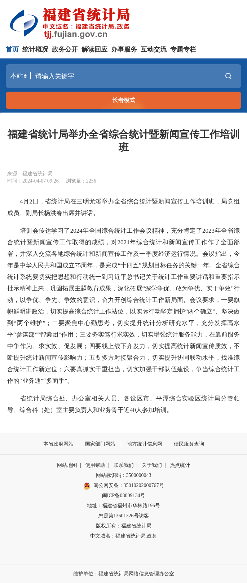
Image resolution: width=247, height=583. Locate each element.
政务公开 (65, 49)
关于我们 (152, 465)
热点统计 (180, 465)
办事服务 (124, 49)
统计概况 (35, 49)
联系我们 (124, 465)
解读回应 (94, 49)
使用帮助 (95, 465)
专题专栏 (183, 49)
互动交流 (154, 49)
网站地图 (67, 465)
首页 (12, 49)
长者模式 (123, 100)
